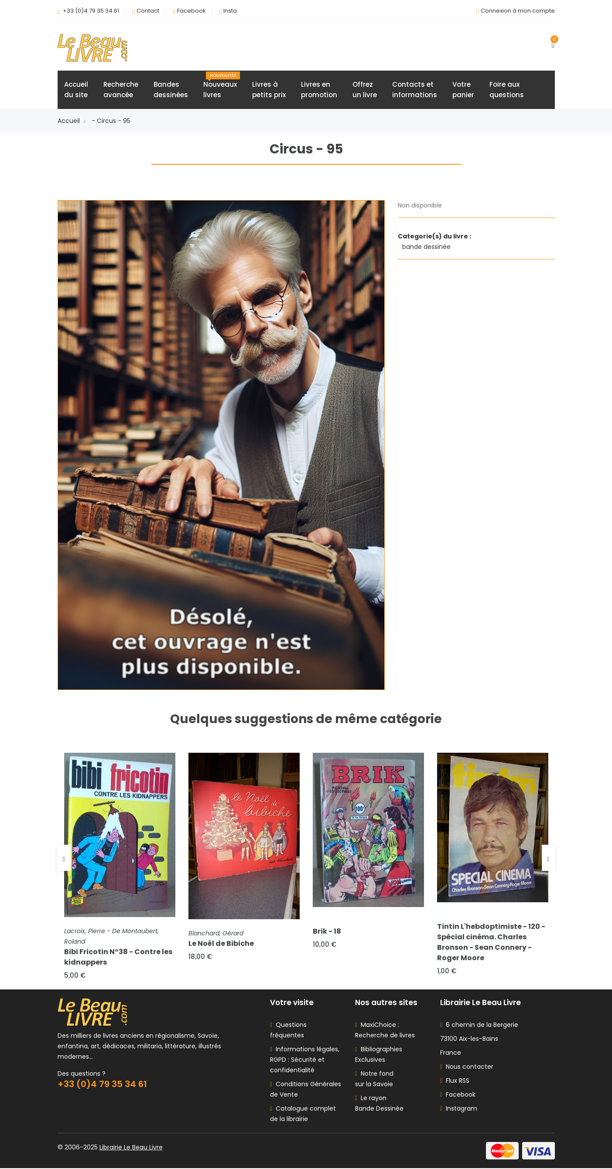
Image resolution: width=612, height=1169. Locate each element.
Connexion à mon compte (518, 11)
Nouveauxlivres (221, 86)
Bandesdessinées (171, 90)
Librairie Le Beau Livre (131, 1148)
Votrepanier (463, 90)
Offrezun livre (364, 90)
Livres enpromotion (319, 90)
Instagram (458, 1109)
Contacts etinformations (414, 90)
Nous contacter (466, 1067)
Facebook (191, 11)
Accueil (71, 121)
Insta (230, 11)
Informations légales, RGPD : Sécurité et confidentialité (304, 1060)
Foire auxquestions (506, 90)
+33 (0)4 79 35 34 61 (91, 11)
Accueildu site (76, 90)
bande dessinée (427, 247)
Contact (148, 11)
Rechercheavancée (120, 90)
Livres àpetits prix (269, 90)
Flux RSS (454, 1081)
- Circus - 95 (111, 121)
